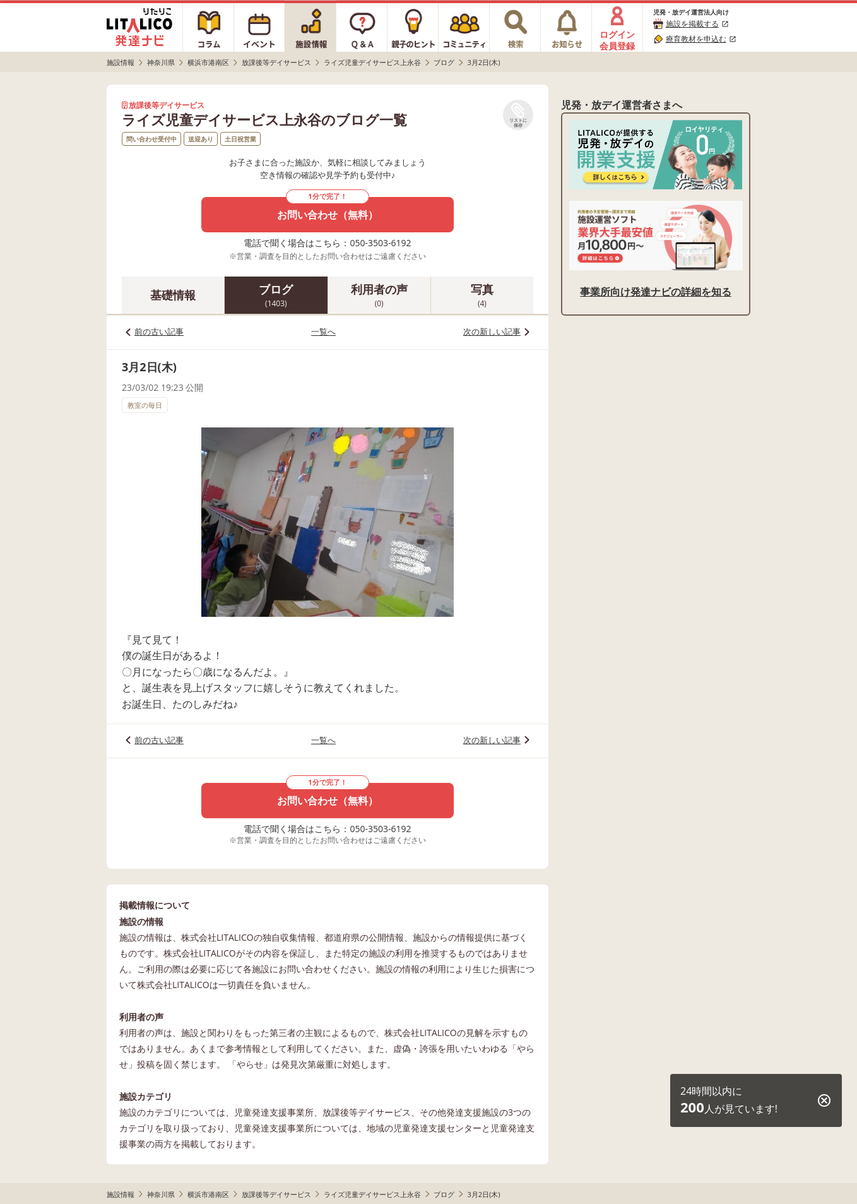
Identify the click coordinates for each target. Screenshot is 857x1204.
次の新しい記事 (492, 331)
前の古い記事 (159, 331)
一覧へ (323, 331)
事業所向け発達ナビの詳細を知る (655, 292)
